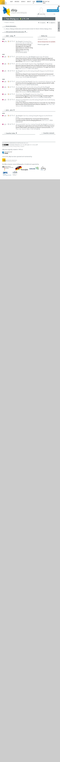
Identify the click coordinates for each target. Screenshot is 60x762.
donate (39, 1)
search (23, 1)
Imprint (22, 146)
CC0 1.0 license (33, 144)
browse (17, 1)
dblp (11, 1)
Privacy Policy (16, 146)
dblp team (25, 143)
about (29, 1)
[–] (5, 26)
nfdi (34, 1)
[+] (5, 31)
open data (22, 144)
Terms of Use (9, 146)
